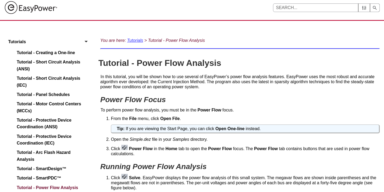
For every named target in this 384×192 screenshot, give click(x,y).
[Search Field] (326, 7)
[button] (364, 7)
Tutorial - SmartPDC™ (39, 178)
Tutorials (49, 41)
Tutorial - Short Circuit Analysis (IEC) (48, 81)
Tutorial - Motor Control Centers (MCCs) (49, 107)
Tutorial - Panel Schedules (43, 94)
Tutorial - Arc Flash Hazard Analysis (44, 156)
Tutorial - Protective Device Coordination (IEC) (44, 140)
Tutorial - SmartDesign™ (41, 168)
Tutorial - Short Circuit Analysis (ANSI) (48, 65)
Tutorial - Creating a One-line (46, 52)
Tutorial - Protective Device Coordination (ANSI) (44, 123)
